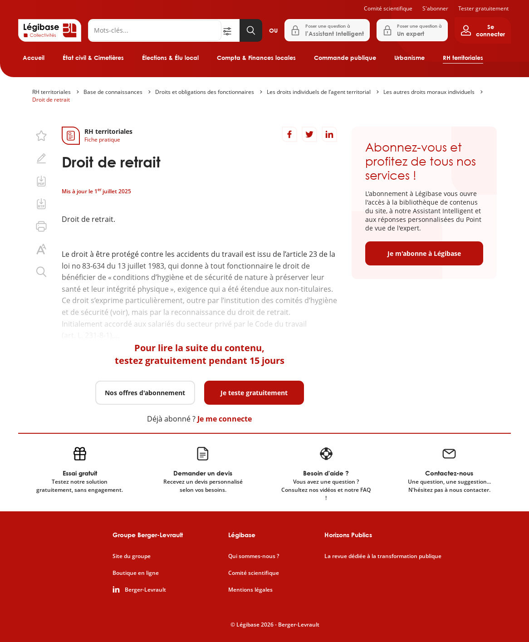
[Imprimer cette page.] (41, 226)
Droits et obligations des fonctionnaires (204, 92)
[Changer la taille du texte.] (41, 249)
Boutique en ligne (136, 573)
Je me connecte (224, 419)
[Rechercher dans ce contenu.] (41, 272)
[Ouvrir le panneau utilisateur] (483, 30)
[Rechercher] (154, 30)
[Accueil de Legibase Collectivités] (49, 30)
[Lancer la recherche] (251, 30)
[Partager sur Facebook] (289, 134)
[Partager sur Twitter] (309, 134)
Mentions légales (250, 589)
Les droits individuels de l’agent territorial (319, 92)
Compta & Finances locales (256, 57)
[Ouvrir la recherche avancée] (230, 30)
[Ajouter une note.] (41, 158)
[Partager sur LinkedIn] (329, 134)
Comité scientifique (388, 8)
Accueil (33, 57)
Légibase (241, 535)
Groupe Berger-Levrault (148, 535)
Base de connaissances (112, 92)
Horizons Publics (348, 535)
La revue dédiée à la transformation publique (382, 556)
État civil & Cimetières (93, 57)
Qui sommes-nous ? (253, 556)
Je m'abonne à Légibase (424, 253)
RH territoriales (463, 57)
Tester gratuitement (483, 8)
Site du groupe (132, 556)
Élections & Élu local (170, 57)
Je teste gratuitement (254, 392)
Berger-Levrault (145, 589)
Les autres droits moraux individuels (429, 92)
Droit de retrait (51, 99)
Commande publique (345, 57)
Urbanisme (409, 57)
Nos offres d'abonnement (145, 392)
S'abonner (435, 8)
